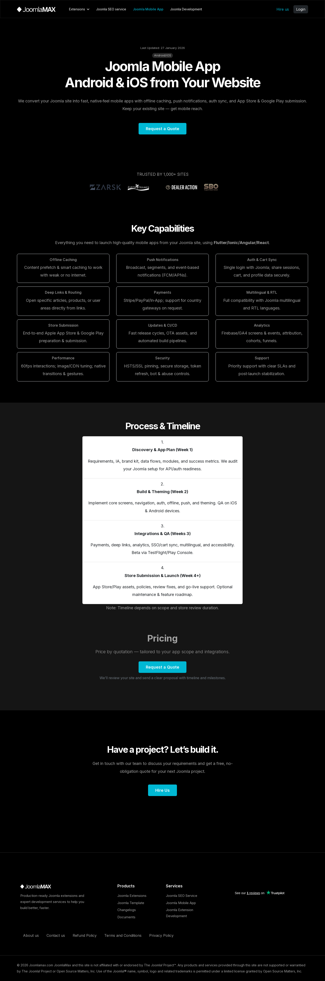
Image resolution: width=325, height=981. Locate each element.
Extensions (77, 9)
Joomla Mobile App (148, 9)
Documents (126, 917)
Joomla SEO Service (181, 895)
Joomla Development (186, 9)
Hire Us (162, 790)
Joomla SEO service (111, 9)
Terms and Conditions (123, 935)
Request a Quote (162, 128)
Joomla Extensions (131, 895)
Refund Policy (85, 935)
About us (31, 935)
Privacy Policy (161, 935)
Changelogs (126, 910)
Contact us (55, 935)
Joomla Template (130, 903)
